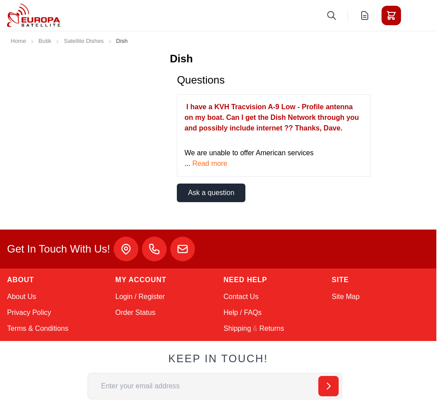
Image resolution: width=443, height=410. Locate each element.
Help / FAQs (243, 312)
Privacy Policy (29, 312)
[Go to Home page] (33, 15)
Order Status (135, 312)
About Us (21, 296)
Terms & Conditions (38, 328)
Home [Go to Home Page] (18, 41)
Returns (271, 328)
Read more (209, 163)
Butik (44, 41)
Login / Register (140, 296)
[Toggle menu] (416, 15)
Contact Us (241, 296)
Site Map (345, 296)
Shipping (237, 328)
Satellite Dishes (83, 41)
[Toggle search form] (331, 15)
